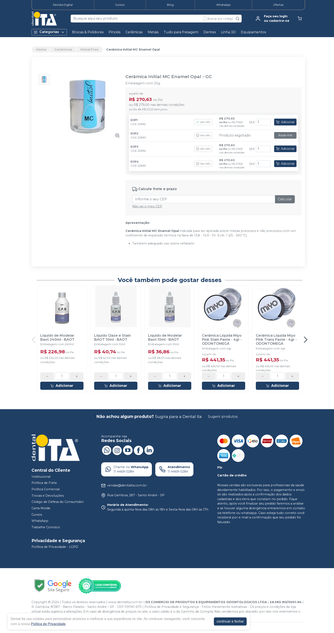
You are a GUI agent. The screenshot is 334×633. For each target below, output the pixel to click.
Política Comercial (46, 489)
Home (41, 49)
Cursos (119, 4)
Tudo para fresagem (181, 32)
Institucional (41, 477)
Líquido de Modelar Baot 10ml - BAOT (165, 337)
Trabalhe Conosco (46, 527)
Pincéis (114, 32)
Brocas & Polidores (88, 32)
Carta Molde (41, 508)
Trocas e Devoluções (48, 496)
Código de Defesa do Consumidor (58, 502)
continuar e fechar (230, 621)
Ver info (203, 122)
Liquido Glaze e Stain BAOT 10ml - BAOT (112, 337)
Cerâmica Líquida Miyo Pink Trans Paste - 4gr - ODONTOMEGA (276, 339)
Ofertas (278, 4)
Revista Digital (63, 4)
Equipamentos (253, 32)
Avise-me (285, 135)
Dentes (209, 32)
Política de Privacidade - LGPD (55, 547)
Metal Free (89, 49)
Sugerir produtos (223, 417)
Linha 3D (228, 32)
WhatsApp (223, 4)
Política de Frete (44, 483)
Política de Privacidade (48, 624)
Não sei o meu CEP (147, 206)
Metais (153, 32)
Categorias (49, 32)
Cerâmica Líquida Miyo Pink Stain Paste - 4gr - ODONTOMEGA (222, 339)
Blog (170, 4)
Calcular (285, 199)
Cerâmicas (134, 32)
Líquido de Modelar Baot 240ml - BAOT (57, 337)
